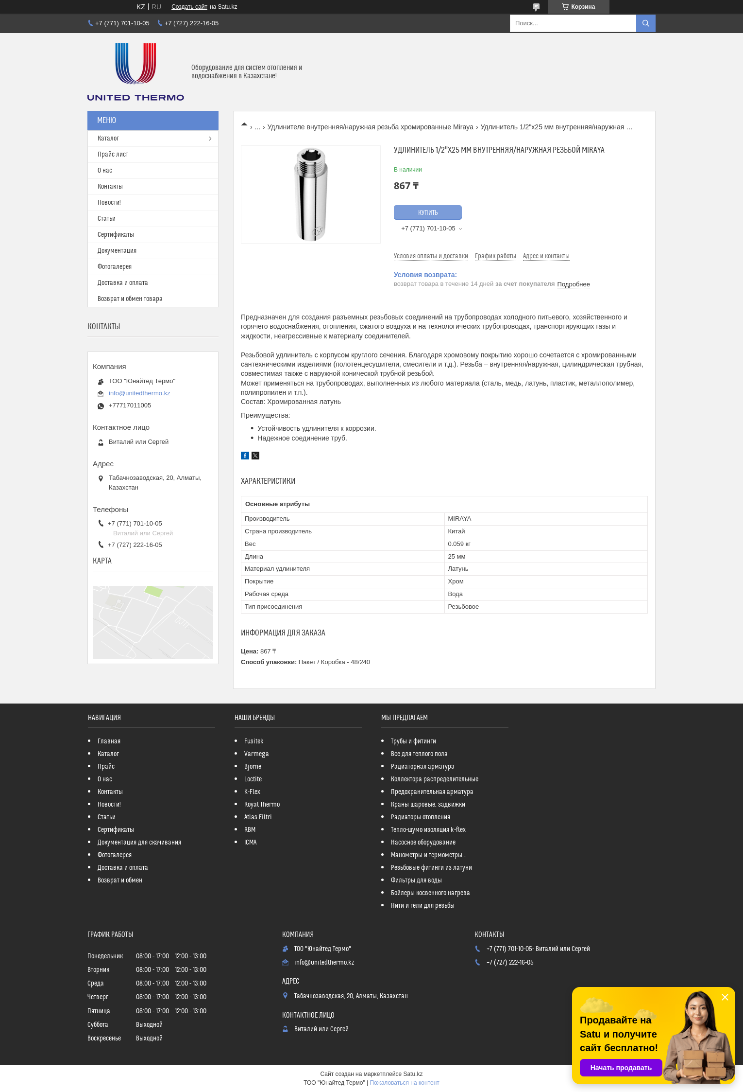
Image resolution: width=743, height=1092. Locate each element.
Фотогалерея (115, 267)
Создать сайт (189, 6)
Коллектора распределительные (434, 779)
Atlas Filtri (258, 817)
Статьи (107, 219)
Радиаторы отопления (420, 817)
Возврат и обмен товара (130, 299)
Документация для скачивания (139, 842)
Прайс (106, 767)
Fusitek (254, 741)
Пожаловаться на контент (404, 1082)
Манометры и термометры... (429, 855)
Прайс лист (113, 155)
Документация (117, 251)
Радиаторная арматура (423, 767)
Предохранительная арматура (432, 792)
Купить (428, 213)
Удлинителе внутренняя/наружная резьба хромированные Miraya (370, 127)
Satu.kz (412, 1074)
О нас (105, 171)
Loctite (253, 779)
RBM (249, 830)
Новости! (109, 203)
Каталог (108, 138)
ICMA (250, 842)
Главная (109, 741)
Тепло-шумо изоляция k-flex (428, 830)
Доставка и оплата (123, 283)
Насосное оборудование (423, 842)
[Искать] (646, 23)
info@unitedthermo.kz (139, 393)
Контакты (110, 187)
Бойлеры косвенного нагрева (430, 893)
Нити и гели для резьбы (423, 906)
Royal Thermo (262, 805)
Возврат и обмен (120, 880)
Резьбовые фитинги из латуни (431, 868)
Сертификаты (116, 235)
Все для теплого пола (419, 754)
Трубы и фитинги (413, 741)
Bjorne (252, 767)
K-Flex (252, 792)
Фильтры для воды (416, 880)
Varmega (256, 754)
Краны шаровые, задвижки (428, 805)
